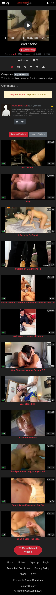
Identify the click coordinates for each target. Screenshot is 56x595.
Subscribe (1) (28, 50)
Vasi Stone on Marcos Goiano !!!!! (28, 370)
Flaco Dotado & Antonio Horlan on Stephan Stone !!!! (28, 302)
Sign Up (34, 562)
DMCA (23, 574)
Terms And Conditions (18, 568)
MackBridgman (20, 105)
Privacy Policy (42, 568)
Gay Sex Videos (21, 75)
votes (23, 60)
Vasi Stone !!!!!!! (28, 404)
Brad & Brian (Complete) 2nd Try (28, 505)
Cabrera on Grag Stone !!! (28, 269)
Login (46, 562)
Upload (21, 562)
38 (35, 60)
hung (28, 201)
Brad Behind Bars (28, 437)
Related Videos (18, 134)
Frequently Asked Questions (28, 580)
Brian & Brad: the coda (28, 539)
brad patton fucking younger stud (28, 471)
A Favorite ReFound (28, 235)
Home (10, 562)
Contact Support (28, 586)
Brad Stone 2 (28, 167)
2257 (33, 574)
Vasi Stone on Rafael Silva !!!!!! (28, 336)
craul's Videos (38, 134)
